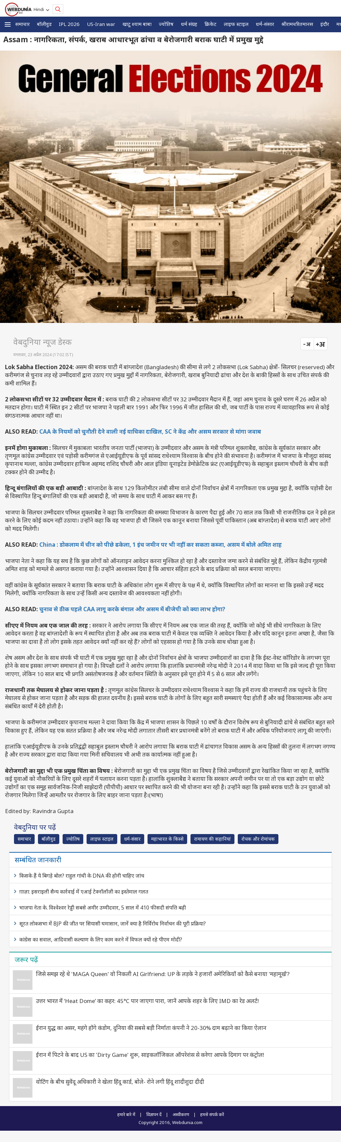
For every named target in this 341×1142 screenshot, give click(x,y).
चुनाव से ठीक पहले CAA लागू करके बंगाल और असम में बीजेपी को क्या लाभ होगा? (132, 609)
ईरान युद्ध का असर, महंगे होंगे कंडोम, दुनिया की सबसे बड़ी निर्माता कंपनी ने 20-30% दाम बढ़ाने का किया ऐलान (151, 1028)
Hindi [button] (40, 9)
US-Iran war (101, 24)
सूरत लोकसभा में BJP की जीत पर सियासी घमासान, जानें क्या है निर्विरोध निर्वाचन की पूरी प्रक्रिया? (112, 923)
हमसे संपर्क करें (212, 1114)
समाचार (22, 24)
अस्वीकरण (180, 1114)
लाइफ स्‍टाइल (236, 24)
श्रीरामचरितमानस (297, 24)
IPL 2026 (69, 24)
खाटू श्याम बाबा (137, 24)
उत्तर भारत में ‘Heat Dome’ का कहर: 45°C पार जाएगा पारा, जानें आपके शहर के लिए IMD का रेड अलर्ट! (147, 1001)
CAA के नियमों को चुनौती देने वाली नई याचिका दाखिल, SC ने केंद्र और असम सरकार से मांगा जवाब (150, 431)
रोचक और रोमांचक (258, 839)
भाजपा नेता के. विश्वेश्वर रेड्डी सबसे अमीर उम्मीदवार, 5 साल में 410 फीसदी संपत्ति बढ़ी (102, 907)
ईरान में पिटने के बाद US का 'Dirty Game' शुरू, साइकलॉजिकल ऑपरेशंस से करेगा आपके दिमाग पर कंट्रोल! (150, 1055)
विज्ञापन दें (154, 1114)
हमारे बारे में (126, 1114)
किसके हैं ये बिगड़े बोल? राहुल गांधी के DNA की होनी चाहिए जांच (81, 875)
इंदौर (324, 24)
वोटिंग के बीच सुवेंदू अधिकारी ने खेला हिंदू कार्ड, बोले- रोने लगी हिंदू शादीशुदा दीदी (120, 1081)
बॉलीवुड (44, 24)
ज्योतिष (166, 24)
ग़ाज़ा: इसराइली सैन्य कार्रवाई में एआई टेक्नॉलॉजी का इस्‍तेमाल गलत (83, 891)
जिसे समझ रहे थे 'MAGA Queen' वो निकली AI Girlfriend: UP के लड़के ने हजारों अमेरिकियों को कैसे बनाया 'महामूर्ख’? (163, 974)
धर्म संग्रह (189, 24)
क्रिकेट (210, 24)
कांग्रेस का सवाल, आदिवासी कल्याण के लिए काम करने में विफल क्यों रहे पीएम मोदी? (100, 939)
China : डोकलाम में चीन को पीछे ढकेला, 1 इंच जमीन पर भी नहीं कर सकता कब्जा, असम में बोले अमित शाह (160, 544)
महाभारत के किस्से (167, 839)
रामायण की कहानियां (212, 839)
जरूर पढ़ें (26, 959)
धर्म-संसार (265, 24)
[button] (7, 24)
